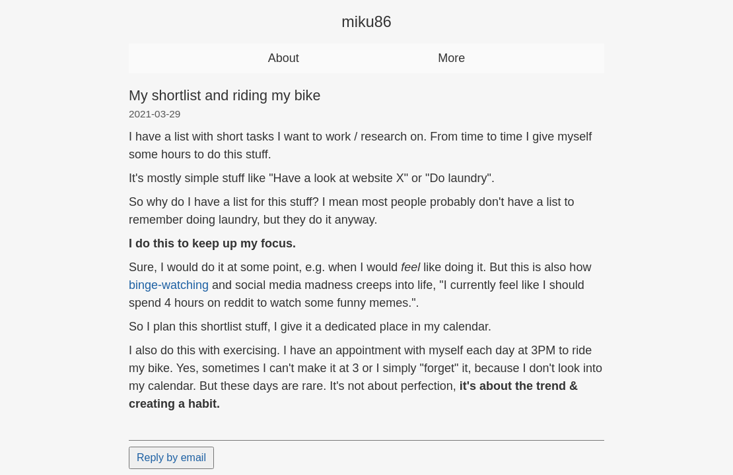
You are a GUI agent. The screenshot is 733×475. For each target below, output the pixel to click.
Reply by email (171, 457)
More (451, 58)
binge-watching (169, 285)
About (283, 58)
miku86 (366, 21)
